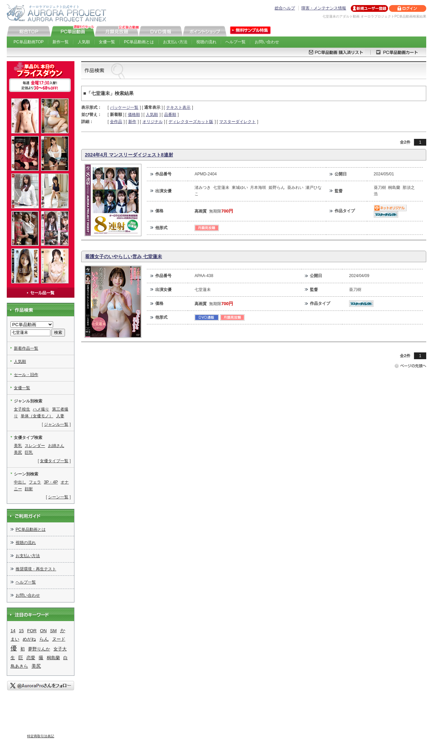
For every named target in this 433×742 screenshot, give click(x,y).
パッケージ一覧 (124, 107)
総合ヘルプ (285, 8)
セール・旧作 (26, 374)
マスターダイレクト (237, 121)
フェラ (35, 482)
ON (43, 630)
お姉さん (56, 445)
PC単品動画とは (139, 42)
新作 (132, 121)
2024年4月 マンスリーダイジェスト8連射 (129, 154)
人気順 (84, 42)
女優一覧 (107, 42)
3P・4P (51, 482)
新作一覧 (60, 42)
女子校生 (22, 409)
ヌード (58, 639)
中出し (20, 482)
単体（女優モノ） (37, 416)
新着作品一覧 (26, 348)
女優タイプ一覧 (54, 461)
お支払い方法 (175, 42)
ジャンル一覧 (56, 424)
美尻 (18, 452)
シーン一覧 (58, 497)
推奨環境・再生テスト (36, 569)
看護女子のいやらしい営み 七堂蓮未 (123, 256)
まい (14, 639)
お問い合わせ (267, 42)
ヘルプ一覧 (235, 42)
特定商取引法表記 (40, 736)
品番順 (170, 114)
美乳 (18, 445)
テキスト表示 (178, 107)
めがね (29, 639)
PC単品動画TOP (29, 42)
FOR (32, 630)
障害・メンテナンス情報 (323, 8)
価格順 (134, 114)
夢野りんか (39, 648)
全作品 (116, 121)
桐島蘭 (53, 657)
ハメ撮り (41, 409)
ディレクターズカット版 (190, 121)
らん (44, 639)
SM (53, 630)
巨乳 (29, 452)
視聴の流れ (206, 42)
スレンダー (35, 445)
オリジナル (152, 121)
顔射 (29, 489)
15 (21, 630)
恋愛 (30, 657)
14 (13, 630)
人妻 (60, 416)
